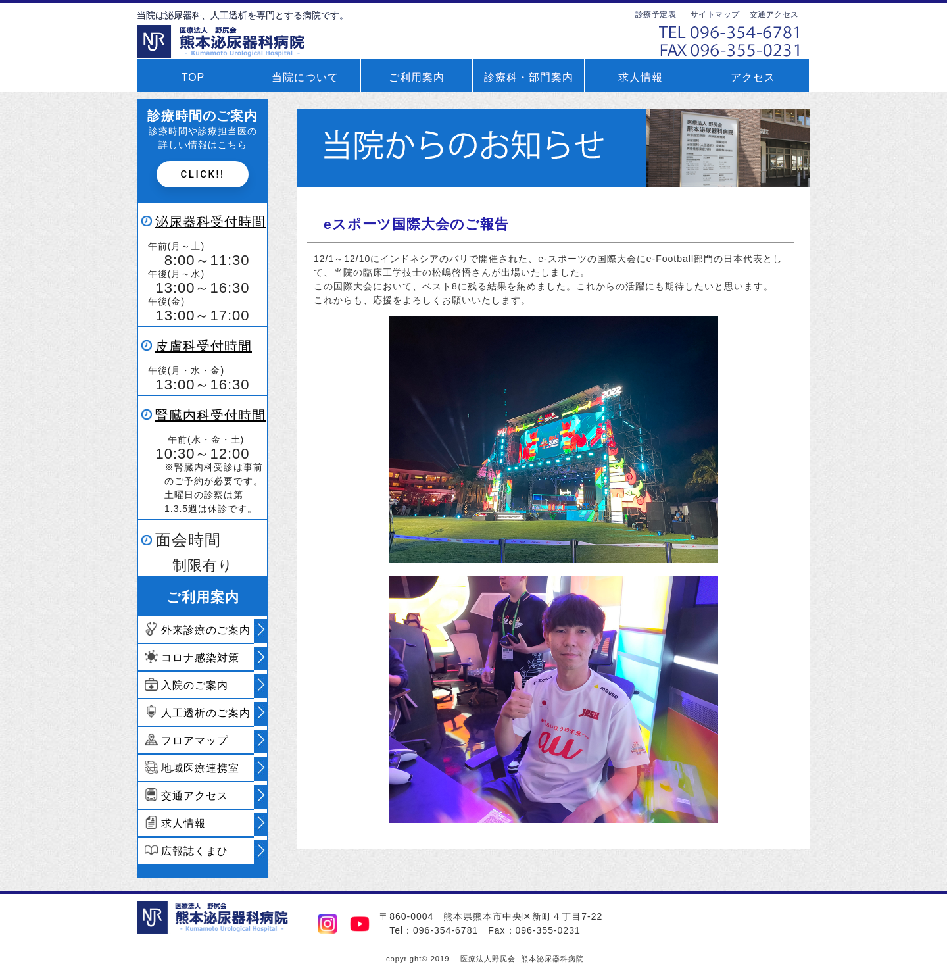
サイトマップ (715, 14)
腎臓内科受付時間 (210, 415)
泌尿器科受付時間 (210, 221)
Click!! (203, 174)
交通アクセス (774, 14)
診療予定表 (656, 14)
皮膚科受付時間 (203, 346)
